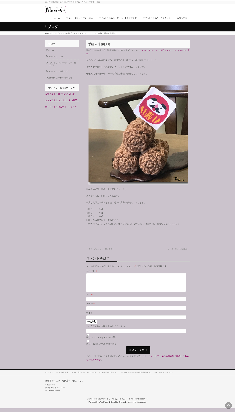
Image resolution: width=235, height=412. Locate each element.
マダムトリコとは (55, 56)
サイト (89, 316)
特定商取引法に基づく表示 (85, 376)
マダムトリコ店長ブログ (58, 71)
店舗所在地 (63, 376)
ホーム (51, 50)
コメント (92, 270)
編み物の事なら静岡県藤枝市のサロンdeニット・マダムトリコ (149, 376)
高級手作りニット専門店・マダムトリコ (114, 402)
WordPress (103, 406)
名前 (89, 298)
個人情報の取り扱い (110, 376)
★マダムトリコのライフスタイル (62, 106)
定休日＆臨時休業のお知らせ (60, 78)
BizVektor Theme (117, 406)
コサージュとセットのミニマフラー (102, 249)
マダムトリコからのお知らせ (176, 50)
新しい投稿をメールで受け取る (101, 347)
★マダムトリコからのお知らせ (61, 94)
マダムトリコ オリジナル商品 (153, 50)
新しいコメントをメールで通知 (101, 341)
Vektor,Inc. (132, 406)
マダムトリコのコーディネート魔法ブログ (62, 64)
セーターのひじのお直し (179, 249)
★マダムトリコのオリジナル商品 (62, 100)
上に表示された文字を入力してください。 (106, 330)
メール (90, 307)
